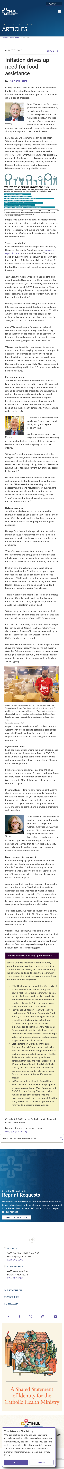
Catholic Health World (10, 37)
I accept (16, 1462)
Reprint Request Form (16, 1217)
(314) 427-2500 (15, 1277)
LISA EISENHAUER (18, 81)
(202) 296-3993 (15, 1259)
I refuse (41, 1462)
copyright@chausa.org (16, 1131)
